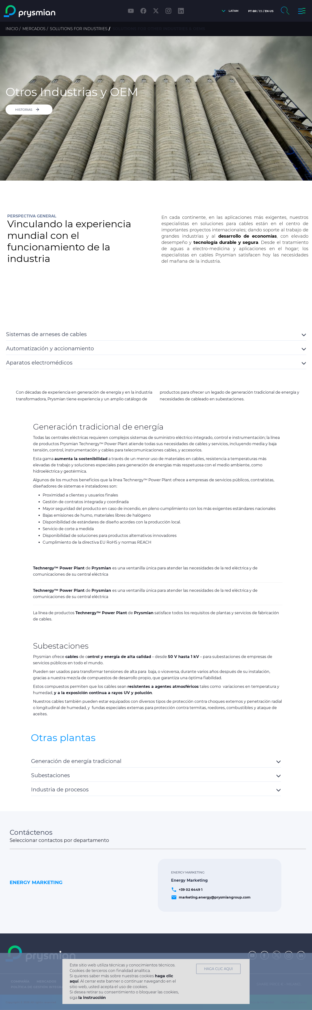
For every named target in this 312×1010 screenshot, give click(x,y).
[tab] (156, 333)
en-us (269, 11)
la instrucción (92, 997)
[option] (156, 108)
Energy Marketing (36, 882)
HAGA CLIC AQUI (218, 969)
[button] (229, 11)
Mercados (34, 28)
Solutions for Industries (78, 28)
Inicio (12, 28)
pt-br (252, 11)
